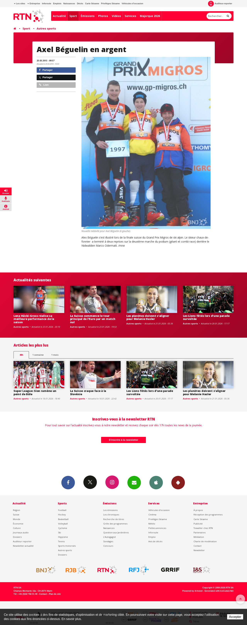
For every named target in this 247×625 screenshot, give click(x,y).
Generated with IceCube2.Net (219, 591)
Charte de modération (205, 541)
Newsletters (134, 482)
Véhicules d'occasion (132, 3)
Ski (59, 532)
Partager (46, 70)
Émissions (88, 16)
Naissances (69, 3)
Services (130, 16)
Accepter (235, 616)
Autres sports (46, 28)
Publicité (198, 523)
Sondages (108, 541)
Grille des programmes (115, 523)
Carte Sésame (92, 3)
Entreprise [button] (33, 3)
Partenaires (200, 532)
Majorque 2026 (150, 16)
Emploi (152, 537)
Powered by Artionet (192, 591)
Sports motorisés (67, 546)
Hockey (62, 514)
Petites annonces (157, 528)
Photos (103, 16)
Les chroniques (111, 514)
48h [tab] (21, 354)
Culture (17, 528)
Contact (197, 546)
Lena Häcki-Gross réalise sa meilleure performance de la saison (34, 319)
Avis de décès (155, 541)
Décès (80, 3)
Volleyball (63, 523)
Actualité (59, 16)
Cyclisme (62, 528)
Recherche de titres (113, 519)
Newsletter (199, 550)
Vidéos (116, 16)
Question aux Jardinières (116, 532)
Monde (16, 519)
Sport (73, 16)
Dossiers (17, 537)
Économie (18, 523)
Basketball (63, 519)
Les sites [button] (19, 3)
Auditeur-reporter (220, 4)
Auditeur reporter (22, 541)
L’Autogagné (109, 537)
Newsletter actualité (23, 546)
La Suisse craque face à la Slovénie (88, 392)
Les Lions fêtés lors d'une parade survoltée (206, 317)
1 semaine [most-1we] (38, 354)
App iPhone (156, 482)
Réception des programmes (208, 514)
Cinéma (152, 514)
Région (16, 510)
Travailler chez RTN (203, 528)
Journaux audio (21, 532)
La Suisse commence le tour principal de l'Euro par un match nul (92, 319)
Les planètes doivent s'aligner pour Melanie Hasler (147, 317)
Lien (44, 84)
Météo (151, 523)
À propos (198, 510)
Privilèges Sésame (110, 3)
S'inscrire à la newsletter (123, 439)
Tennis (61, 541)
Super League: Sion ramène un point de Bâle (35, 392)
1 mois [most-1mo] (54, 354)
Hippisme (63, 537)
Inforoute (46, 3)
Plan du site (55, 594)
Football (62, 510)
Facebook (68, 482)
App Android (178, 482)
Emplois (57, 3)
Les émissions (110, 510)
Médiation (199, 537)
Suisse (16, 514)
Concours (108, 546)
